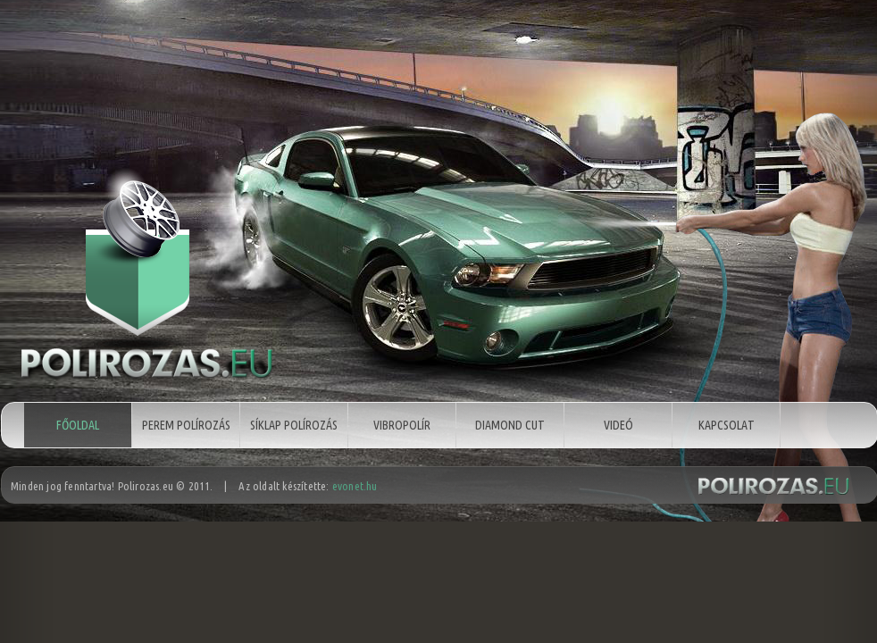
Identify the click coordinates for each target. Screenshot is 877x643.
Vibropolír (401, 425)
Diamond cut (510, 425)
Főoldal (77, 425)
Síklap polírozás (294, 425)
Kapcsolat (726, 425)
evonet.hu (355, 488)
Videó (618, 425)
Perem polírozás (186, 425)
